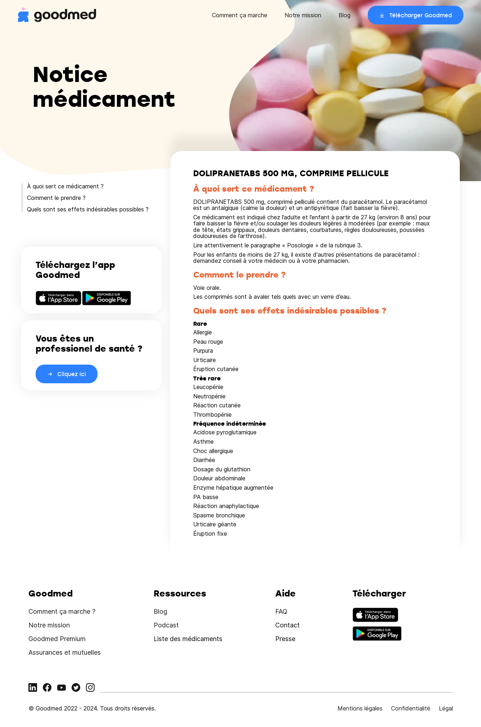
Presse (285, 639)
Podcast (166, 625)
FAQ (281, 611)
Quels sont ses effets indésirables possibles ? (88, 209)
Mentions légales (359, 708)
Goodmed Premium (57, 639)
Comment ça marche (239, 15)
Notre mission (303, 15)
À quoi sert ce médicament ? (65, 186)
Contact (287, 625)
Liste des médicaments (188, 639)
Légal (446, 708)
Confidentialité (410, 708)
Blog (344, 15)
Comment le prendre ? (56, 198)
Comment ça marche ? (61, 611)
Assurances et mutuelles (64, 652)
